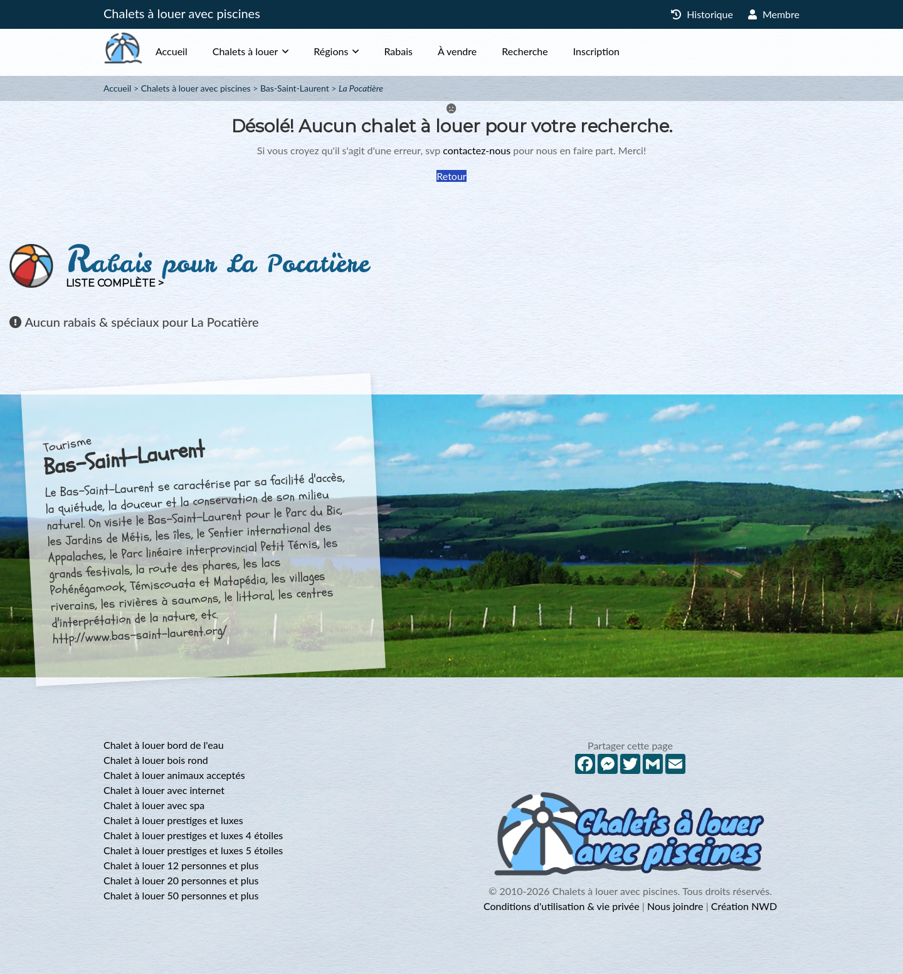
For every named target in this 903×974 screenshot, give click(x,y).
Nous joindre (675, 906)
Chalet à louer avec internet (163, 790)
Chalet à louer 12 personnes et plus (180, 865)
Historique (702, 14)
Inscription (621, 51)
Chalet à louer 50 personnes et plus (180, 895)
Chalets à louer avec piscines (181, 13)
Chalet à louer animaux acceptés (174, 775)
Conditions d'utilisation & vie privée (561, 906)
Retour (451, 176)
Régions (356, 51)
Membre (774, 14)
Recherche (550, 51)
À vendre (482, 51)
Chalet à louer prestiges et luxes (173, 820)
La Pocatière (361, 88)
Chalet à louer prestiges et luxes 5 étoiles (193, 850)
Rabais (423, 51)
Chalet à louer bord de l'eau (163, 745)
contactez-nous (476, 150)
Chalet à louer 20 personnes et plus (180, 880)
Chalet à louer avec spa (153, 805)
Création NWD (744, 906)
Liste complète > (115, 283)
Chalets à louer (271, 51)
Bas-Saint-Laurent (294, 88)
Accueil (197, 51)
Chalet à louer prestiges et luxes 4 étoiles (193, 835)
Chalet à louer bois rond (155, 760)
